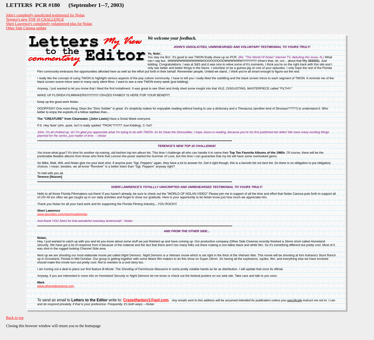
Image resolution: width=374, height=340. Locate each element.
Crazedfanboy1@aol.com (146, 300)
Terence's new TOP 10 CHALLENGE (35, 19)
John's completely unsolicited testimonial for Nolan (45, 15)
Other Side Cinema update (26, 28)
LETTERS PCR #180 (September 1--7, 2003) (65, 5)
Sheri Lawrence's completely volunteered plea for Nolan (49, 24)
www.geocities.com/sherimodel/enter (62, 214)
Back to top (15, 318)
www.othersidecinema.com (55, 286)
